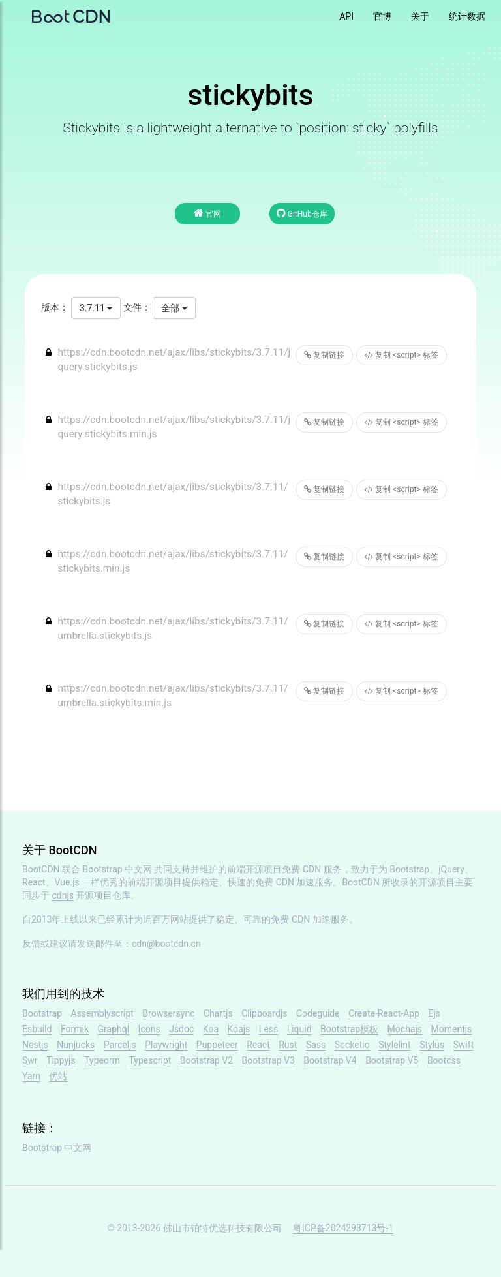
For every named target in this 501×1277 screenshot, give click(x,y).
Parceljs (120, 1044)
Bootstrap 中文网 (118, 869)
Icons (149, 1029)
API (346, 16)
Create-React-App (383, 1013)
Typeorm (102, 1060)
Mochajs (404, 1029)
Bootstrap (42, 1013)
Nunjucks (76, 1044)
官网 (207, 213)
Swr (30, 1060)
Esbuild (37, 1029)
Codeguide (318, 1013)
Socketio (352, 1044)
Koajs (239, 1029)
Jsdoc (181, 1029)
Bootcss (444, 1060)
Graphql (114, 1029)
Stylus (431, 1044)
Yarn (31, 1076)
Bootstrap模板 (349, 1029)
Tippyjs (61, 1060)
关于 (420, 16)
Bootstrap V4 (329, 1060)
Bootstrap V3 (268, 1060)
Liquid (299, 1029)
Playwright (166, 1044)
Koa (211, 1029)
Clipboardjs (264, 1013)
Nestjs (35, 1044)
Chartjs (218, 1013)
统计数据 (467, 16)
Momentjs (451, 1029)
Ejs (435, 1013)
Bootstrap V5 (391, 1060)
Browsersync (168, 1013)
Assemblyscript (102, 1013)
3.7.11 (96, 308)
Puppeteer (217, 1044)
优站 (58, 1076)
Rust (288, 1044)
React (258, 1044)
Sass (316, 1044)
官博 (382, 16)
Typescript (150, 1060)
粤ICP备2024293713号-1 (343, 1228)
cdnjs (63, 895)
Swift (463, 1044)
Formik (75, 1029)
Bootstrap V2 (206, 1060)
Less (268, 1029)
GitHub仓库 (302, 213)
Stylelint (394, 1044)
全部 (174, 308)
